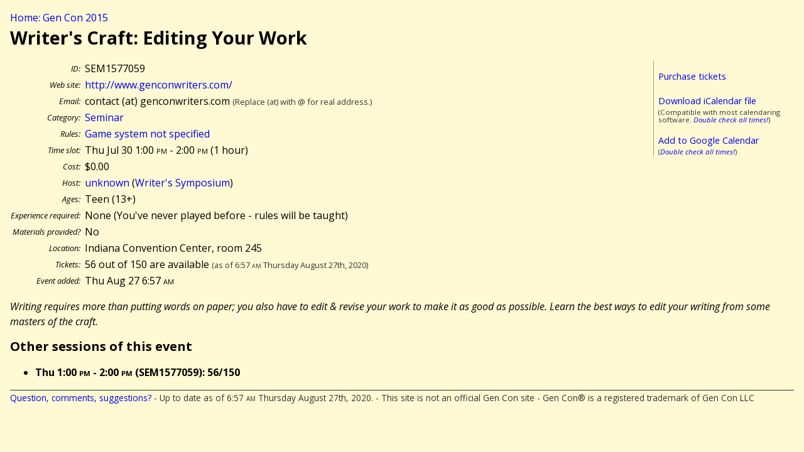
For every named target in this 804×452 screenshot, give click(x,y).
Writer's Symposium (182, 183)
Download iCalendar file (707, 101)
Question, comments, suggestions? (80, 398)
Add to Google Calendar (708, 140)
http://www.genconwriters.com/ (158, 85)
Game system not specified (147, 134)
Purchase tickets (692, 76)
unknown (107, 183)
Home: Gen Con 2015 (59, 17)
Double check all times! (730, 119)
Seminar (104, 117)
